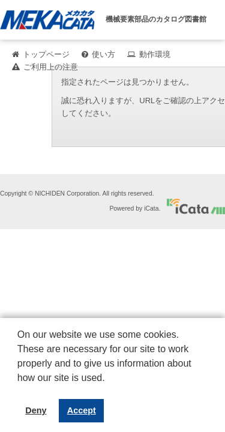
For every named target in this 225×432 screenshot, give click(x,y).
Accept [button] (81, 410)
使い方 (103, 54)
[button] (19, 387)
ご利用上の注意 (50, 66)
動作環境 (154, 54)
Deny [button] (35, 410)
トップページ (46, 54)
